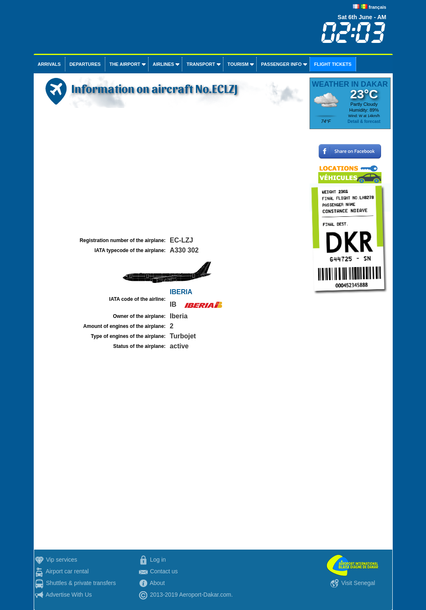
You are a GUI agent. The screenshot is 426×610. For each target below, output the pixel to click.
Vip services (61, 559)
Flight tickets (333, 64)
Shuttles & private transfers (81, 583)
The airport (124, 64)
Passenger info (281, 64)
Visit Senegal (358, 583)
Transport (200, 64)
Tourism (238, 64)
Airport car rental (67, 571)
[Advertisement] (170, 172)
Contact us (164, 571)
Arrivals (49, 64)
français (377, 7)
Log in (158, 559)
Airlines (163, 64)
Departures (85, 64)
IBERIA (181, 291)
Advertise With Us (69, 594)
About (157, 583)
